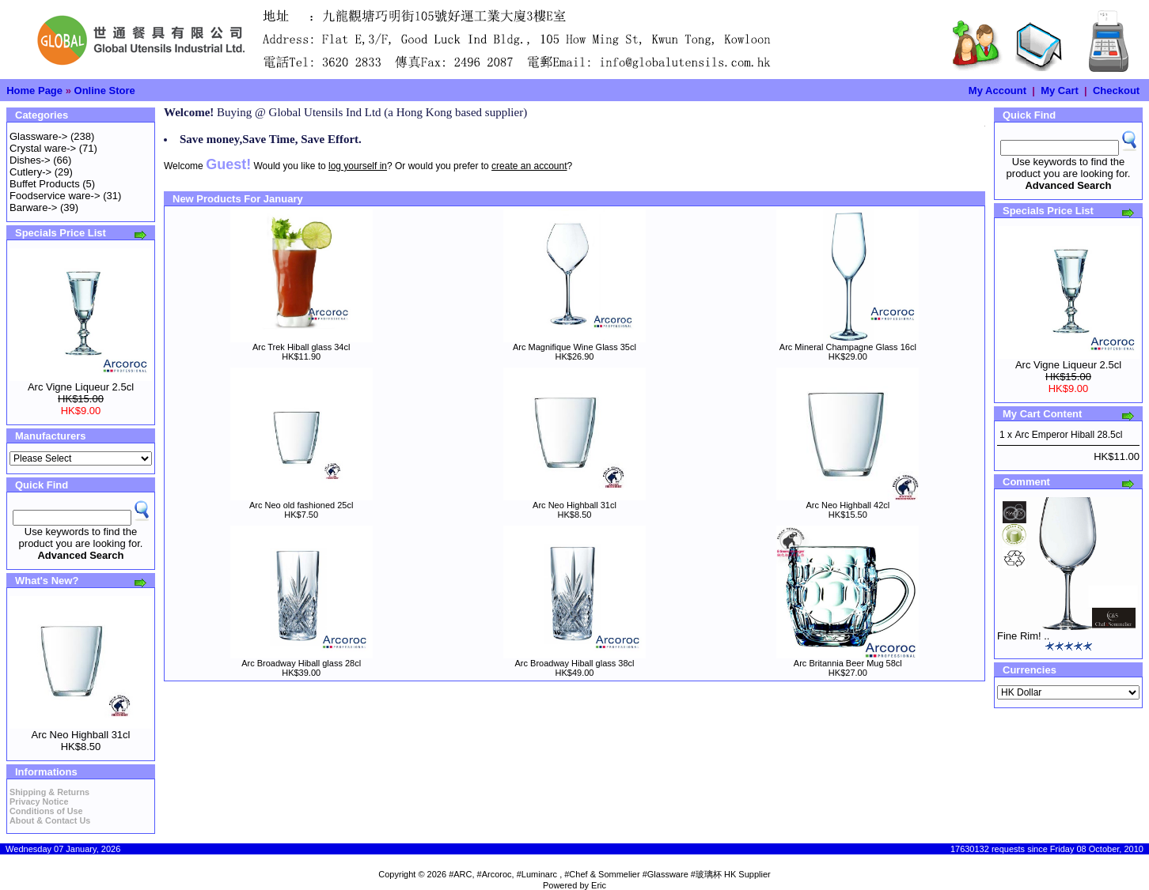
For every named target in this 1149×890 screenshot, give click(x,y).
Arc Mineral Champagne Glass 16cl (847, 347)
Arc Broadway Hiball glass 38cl (574, 663)
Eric (598, 885)
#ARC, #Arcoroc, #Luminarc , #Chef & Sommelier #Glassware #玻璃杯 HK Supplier (610, 874)
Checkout (1116, 90)
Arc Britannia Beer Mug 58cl (848, 663)
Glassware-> (38, 136)
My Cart (1060, 90)
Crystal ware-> (42, 148)
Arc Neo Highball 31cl (80, 735)
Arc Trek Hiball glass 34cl (301, 347)
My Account (997, 90)
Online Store (104, 90)
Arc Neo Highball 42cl (847, 505)
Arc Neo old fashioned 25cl (301, 505)
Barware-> (33, 207)
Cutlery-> (30, 172)
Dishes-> (30, 160)
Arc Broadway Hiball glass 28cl (301, 663)
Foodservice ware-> (54, 196)
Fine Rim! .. (1023, 636)
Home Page (34, 90)
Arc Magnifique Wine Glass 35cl (574, 347)
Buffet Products (44, 184)
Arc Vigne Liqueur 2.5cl (81, 387)
